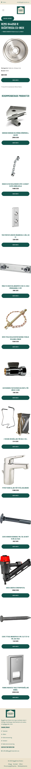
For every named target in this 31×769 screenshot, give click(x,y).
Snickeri (5, 741)
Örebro (4, 2)
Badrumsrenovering (8, 744)
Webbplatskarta (22, 766)
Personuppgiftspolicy (10, 766)
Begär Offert (7, 18)
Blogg (10, 764)
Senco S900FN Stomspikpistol (15, 588)
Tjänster (5, 731)
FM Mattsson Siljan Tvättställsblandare (15, 488)
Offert (4, 734)
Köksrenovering (7, 737)
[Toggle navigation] (3, 10)
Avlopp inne (17, 68)
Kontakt (15, 764)
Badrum (11, 68)
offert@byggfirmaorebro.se (23, 2)
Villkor (21, 764)
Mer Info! (15, 80)
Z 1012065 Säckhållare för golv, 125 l (15, 439)
